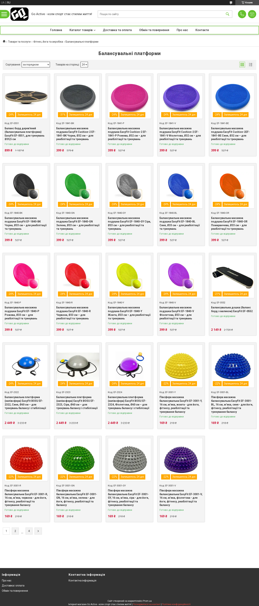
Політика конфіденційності (176, 604)
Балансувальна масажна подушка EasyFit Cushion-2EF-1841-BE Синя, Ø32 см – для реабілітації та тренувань (230, 134)
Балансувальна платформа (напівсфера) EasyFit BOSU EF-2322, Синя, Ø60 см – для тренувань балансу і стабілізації (25, 403)
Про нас (182, 30)
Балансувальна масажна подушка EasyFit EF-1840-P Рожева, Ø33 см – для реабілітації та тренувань (22, 313)
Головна (56, 30)
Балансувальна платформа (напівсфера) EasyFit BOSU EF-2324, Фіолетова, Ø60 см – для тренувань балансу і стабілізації (128, 403)
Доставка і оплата (13, 585)
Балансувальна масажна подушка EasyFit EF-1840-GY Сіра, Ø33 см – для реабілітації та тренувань (129, 223)
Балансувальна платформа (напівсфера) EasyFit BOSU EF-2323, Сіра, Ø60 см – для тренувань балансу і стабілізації (76, 403)
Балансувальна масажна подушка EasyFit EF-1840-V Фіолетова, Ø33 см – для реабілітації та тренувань (176, 313)
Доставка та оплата (117, 30)
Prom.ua (147, 601)
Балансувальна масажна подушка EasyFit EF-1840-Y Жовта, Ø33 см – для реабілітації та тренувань (129, 313)
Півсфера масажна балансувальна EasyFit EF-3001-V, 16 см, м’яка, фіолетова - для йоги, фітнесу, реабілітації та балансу (181, 497)
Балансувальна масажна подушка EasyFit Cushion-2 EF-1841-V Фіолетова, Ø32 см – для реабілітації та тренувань (180, 134)
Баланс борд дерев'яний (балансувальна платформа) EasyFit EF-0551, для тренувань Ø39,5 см (24, 134)
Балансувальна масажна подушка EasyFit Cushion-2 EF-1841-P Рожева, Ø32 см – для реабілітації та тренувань (127, 134)
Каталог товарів (81, 30)
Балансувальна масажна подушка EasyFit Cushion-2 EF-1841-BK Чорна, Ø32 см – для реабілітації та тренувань (75, 134)
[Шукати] (227, 14)
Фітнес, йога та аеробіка (48, 41)
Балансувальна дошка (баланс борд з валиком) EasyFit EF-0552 (232, 309)
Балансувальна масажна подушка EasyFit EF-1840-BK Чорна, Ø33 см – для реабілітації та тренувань (25, 223)
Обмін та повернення (154, 30)
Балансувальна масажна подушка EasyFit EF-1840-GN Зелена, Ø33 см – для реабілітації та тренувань (77, 223)
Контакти (202, 30)
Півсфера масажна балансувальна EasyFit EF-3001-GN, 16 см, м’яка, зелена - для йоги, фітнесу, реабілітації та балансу (76, 497)
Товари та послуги (19, 41)
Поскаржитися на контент (146, 604)
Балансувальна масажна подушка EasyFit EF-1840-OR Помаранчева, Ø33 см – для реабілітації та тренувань (229, 223)
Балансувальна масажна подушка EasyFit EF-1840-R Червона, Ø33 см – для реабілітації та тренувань (73, 313)
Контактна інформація (82, 580)
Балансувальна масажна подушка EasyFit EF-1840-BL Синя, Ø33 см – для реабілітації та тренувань (179, 223)
